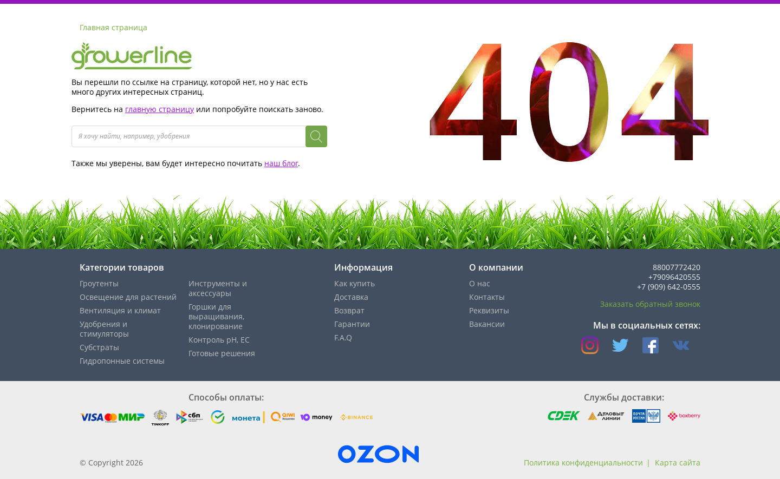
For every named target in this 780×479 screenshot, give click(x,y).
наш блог (281, 163)
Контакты (487, 297)
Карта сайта (677, 462)
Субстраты (99, 347)
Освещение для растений (128, 297)
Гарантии (352, 324)
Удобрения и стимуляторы (104, 329)
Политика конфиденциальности (583, 462)
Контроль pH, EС (219, 339)
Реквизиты (489, 310)
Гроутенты (99, 283)
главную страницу (159, 109)
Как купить (354, 283)
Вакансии (487, 324)
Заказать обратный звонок (650, 304)
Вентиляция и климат (120, 310)
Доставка (351, 297)
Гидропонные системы (122, 361)
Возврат (349, 310)
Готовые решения (221, 353)
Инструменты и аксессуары (217, 288)
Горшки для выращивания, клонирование (216, 316)
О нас (479, 283)
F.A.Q (343, 337)
